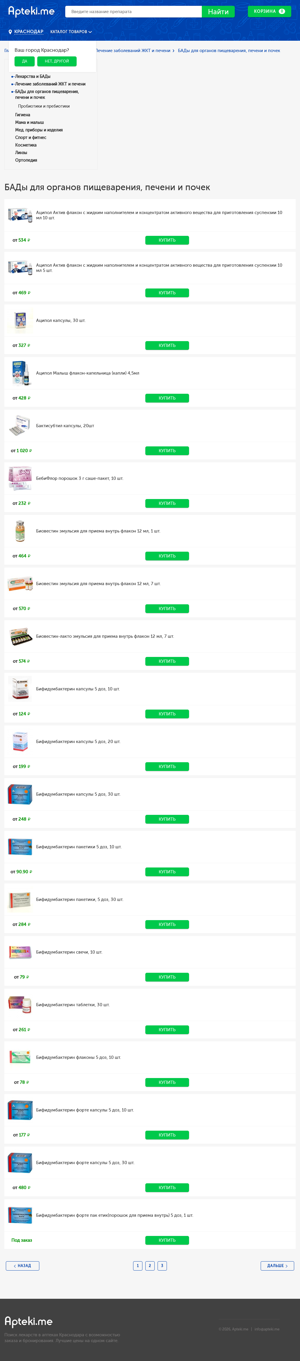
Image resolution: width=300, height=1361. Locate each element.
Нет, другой (57, 61)
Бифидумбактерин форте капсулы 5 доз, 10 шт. (85, 1110)
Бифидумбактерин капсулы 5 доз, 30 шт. (78, 794)
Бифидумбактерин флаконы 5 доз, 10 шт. (78, 1057)
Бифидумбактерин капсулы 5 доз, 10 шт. (78, 689)
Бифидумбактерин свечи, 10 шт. (69, 952)
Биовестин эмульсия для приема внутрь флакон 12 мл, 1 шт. (98, 531)
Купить (167, 240)
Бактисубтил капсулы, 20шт (65, 425)
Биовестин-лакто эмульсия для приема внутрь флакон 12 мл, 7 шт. (105, 636)
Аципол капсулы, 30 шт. (61, 320)
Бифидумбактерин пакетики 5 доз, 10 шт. (79, 846)
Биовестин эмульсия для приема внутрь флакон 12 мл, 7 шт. (98, 583)
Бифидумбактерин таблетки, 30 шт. (73, 1004)
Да (24, 61)
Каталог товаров (69, 32)
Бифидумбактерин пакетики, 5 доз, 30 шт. (79, 899)
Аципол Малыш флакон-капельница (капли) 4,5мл (87, 373)
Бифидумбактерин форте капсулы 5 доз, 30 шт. (85, 1162)
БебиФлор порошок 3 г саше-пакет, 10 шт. (79, 478)
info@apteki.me (267, 1329)
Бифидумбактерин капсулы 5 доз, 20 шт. (78, 741)
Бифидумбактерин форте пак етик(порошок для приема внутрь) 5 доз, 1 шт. (114, 1215)
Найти (218, 12)
